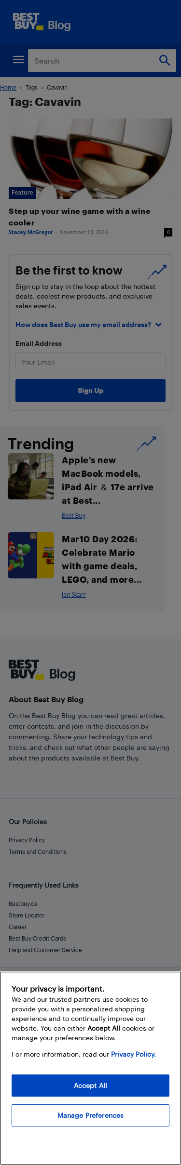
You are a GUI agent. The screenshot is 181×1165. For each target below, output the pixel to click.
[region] (90, 1068)
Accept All (90, 1085)
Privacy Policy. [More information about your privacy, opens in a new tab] (133, 1054)
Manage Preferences (90, 1115)
